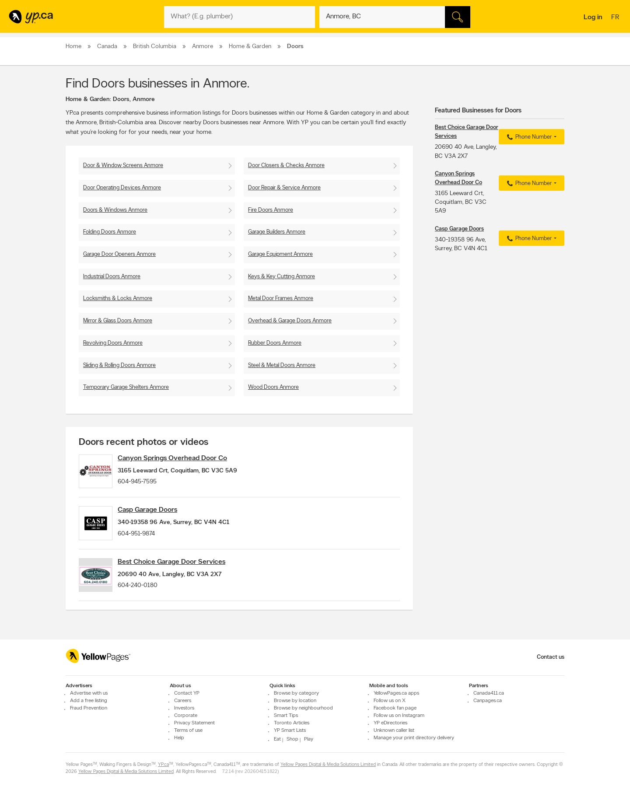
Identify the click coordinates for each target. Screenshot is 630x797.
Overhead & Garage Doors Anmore (290, 321)
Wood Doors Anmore (273, 387)
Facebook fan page (395, 708)
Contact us (550, 657)
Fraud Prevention (88, 708)
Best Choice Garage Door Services (180, 573)
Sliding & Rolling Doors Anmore (119, 365)
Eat (277, 739)
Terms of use (188, 730)
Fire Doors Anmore (270, 210)
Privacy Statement (194, 723)
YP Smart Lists (290, 730)
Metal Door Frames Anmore (280, 298)
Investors (184, 708)
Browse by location (295, 700)
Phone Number (528, 137)
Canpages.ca (487, 700)
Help (179, 738)
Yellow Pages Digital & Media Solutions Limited (328, 764)
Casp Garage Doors (156, 515)
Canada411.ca (488, 693)
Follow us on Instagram (399, 715)
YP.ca (163, 764)
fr (616, 18)
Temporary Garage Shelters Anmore (126, 387)
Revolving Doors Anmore (113, 343)
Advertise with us (89, 693)
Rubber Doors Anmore (274, 343)
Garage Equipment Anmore (280, 254)
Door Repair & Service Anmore (284, 188)
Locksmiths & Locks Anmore (117, 298)
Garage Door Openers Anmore (119, 254)
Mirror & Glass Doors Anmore (117, 321)
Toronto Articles (291, 723)
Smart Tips (286, 715)
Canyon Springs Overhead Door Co (181, 458)
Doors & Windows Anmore (115, 210)
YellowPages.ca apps (396, 693)
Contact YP (187, 693)
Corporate (185, 715)
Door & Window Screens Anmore (123, 165)
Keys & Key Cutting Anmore (281, 277)
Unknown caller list (394, 730)
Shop (292, 739)
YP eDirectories (390, 723)
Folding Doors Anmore (109, 232)
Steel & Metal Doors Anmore (281, 365)
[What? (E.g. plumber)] (239, 17)
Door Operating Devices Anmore (122, 188)
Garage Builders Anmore (276, 232)
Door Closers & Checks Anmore (286, 165)
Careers (182, 700)
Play (308, 739)
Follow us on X (390, 700)
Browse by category (296, 693)
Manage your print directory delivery (414, 738)
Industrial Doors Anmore (111, 277)
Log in (593, 17)
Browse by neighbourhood (303, 708)
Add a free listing (88, 700)
